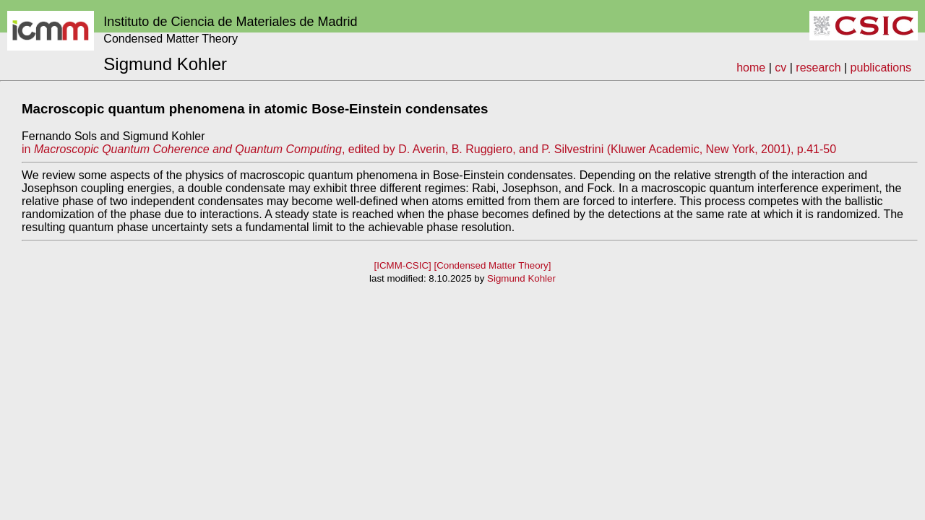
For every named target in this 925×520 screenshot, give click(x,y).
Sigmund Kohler (521, 278)
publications (881, 67)
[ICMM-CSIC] (402, 265)
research (818, 67)
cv (780, 67)
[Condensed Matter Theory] (492, 265)
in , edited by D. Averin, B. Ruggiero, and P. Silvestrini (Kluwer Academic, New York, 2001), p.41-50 (429, 149)
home (750, 67)
